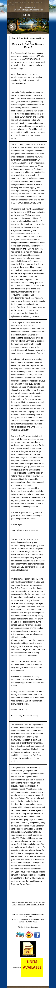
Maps (28, 905)
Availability (17, 967)
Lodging (14, 902)
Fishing (14, 905)
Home (42, 905)
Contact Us (35, 905)
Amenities (28, 902)
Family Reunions (39, 902)
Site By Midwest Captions (28, 927)
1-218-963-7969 (30, 7)
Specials (21, 902)
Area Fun (21, 905)
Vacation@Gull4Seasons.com (31, 10)
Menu (26, 15)
